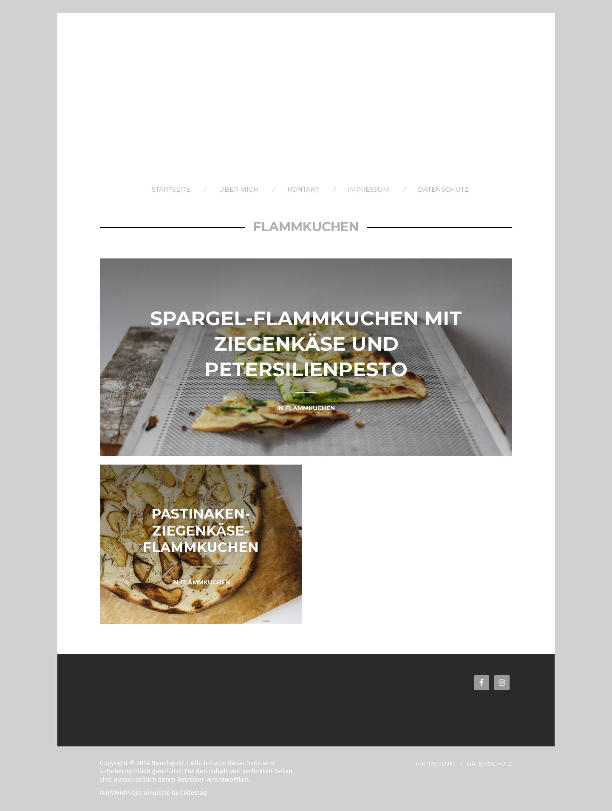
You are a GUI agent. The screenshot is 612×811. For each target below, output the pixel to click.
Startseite (171, 189)
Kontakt (303, 189)
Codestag (195, 793)
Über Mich (239, 189)
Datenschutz (443, 189)
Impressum (368, 189)
